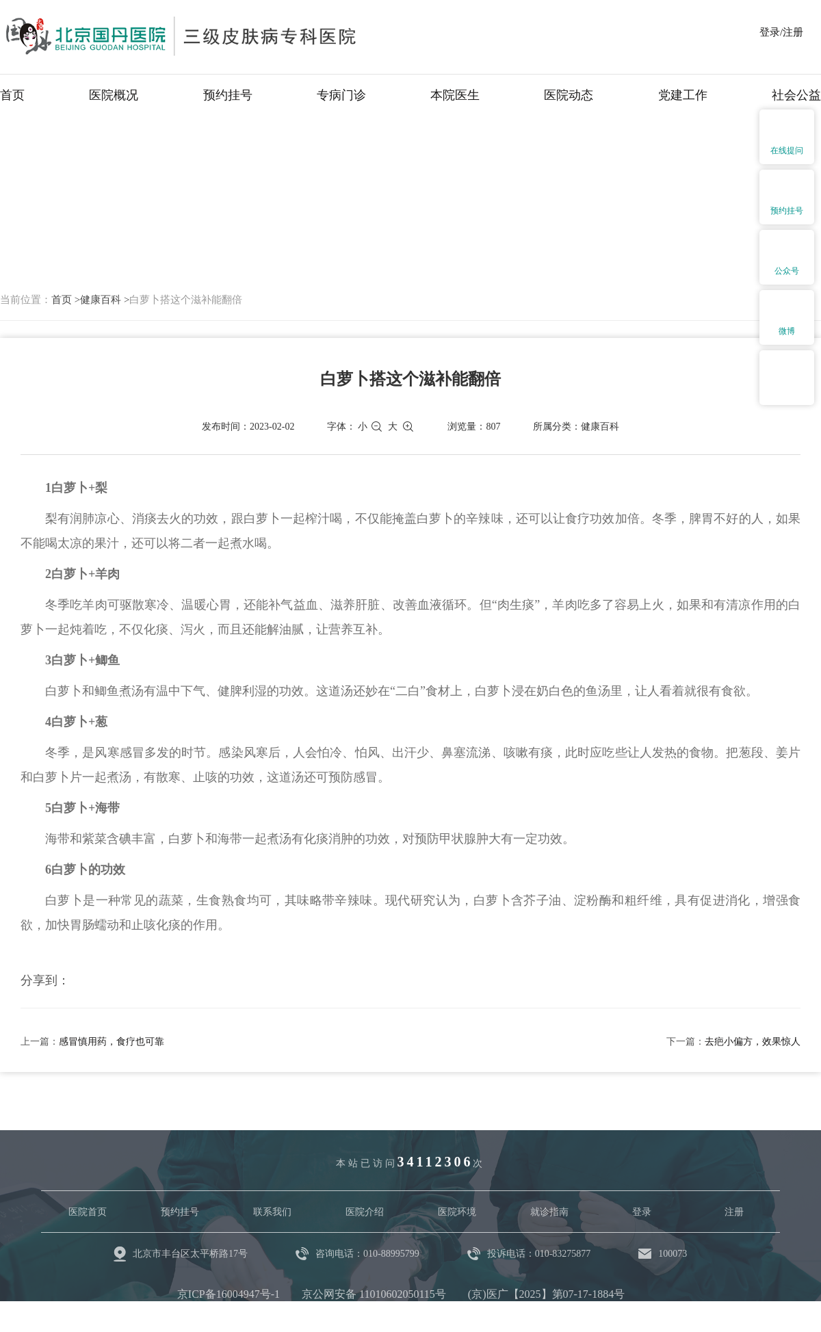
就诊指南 (549, 1212)
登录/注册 (781, 32)
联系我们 (272, 1212)
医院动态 (568, 95)
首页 (12, 95)
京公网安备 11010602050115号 (374, 1294)
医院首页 (87, 1212)
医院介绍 (365, 1212)
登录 (641, 1212)
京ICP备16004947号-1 (228, 1294)
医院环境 (457, 1212)
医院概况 (113, 95)
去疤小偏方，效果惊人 (752, 1041)
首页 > (65, 299)
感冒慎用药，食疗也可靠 (111, 1041)
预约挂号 (227, 95)
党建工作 (682, 95)
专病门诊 (341, 95)
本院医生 (455, 95)
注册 (734, 1212)
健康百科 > (104, 299)
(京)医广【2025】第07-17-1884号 (546, 1294)
